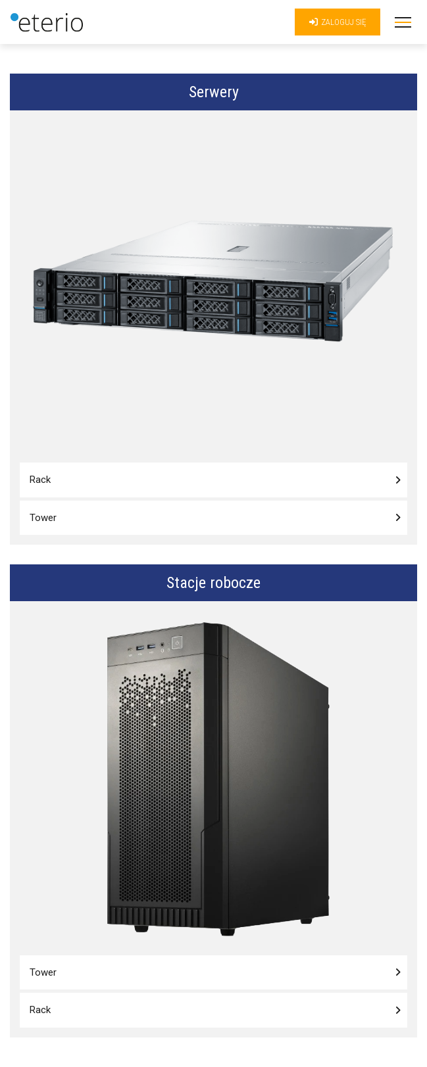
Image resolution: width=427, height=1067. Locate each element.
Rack (40, 480)
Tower (43, 518)
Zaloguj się (337, 22)
